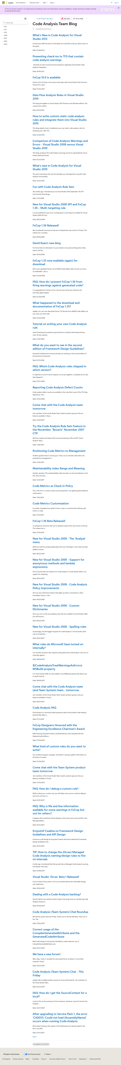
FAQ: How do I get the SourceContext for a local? (60, 994)
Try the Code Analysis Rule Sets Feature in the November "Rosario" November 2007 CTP (59, 429)
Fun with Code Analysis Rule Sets (53, 186)
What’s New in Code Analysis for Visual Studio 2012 (57, 36)
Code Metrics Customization (51, 503)
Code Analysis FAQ (44, 707)
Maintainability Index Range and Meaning (59, 468)
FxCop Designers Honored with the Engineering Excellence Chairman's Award (59, 726)
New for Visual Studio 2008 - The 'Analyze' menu (59, 540)
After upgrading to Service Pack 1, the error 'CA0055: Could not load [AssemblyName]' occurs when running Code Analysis (60, 1017)
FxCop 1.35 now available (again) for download (55, 262)
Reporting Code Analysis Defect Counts (58, 387)
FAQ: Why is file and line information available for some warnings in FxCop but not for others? (58, 809)
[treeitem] (15, 26)
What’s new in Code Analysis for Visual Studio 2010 (57, 167)
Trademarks (82, 1059)
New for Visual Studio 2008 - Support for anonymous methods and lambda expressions (58, 563)
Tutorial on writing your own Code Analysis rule (60, 325)
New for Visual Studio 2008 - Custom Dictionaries (56, 607)
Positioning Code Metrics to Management (59, 451)
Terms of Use (72, 1059)
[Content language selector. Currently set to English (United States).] (11, 1054)
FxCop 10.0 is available (46, 77)
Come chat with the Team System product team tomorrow (59, 769)
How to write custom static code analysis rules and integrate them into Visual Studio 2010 (60, 119)
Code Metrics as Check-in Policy (53, 486)
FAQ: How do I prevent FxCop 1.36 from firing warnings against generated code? (58, 283)
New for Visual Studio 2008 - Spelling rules (59, 626)
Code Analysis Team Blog (44, 19)
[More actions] (86, 18)
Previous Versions (18, 1059)
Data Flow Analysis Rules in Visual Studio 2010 (58, 96)
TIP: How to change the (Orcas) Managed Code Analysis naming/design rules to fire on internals (59, 855)
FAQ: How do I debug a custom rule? (56, 788)
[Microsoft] (3, 2)
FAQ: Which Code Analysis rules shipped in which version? (59, 368)
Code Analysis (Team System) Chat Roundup (60, 912)
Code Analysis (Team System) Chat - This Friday (58, 973)
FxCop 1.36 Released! (46, 225)
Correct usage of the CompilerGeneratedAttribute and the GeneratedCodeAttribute (56, 932)
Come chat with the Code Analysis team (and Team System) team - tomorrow (58, 688)
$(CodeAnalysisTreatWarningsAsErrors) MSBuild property (57, 667)
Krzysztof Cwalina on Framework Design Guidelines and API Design (58, 832)
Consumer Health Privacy (57, 1059)
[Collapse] (25, 18)
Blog (27, 1059)
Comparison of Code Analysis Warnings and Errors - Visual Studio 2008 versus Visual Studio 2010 (60, 144)
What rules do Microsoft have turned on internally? (58, 645)
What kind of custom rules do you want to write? (59, 748)
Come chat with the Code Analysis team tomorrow (58, 406)
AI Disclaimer (6, 1059)
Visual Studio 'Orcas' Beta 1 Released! (56, 876)
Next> (35, 1037)
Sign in (116, 3)
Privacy (43, 1059)
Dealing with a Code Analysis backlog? (57, 894)
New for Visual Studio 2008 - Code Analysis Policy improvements (60, 586)
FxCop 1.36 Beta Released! (49, 521)
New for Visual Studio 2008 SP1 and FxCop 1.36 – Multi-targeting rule (59, 206)
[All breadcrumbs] (34, 18)
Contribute (35, 1059)
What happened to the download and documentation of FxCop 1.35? (56, 304)
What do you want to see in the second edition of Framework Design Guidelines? (58, 346)
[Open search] (112, 2)
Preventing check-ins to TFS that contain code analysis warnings (58, 58)
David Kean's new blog (47, 243)
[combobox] (15, 22)
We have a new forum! (47, 954)
